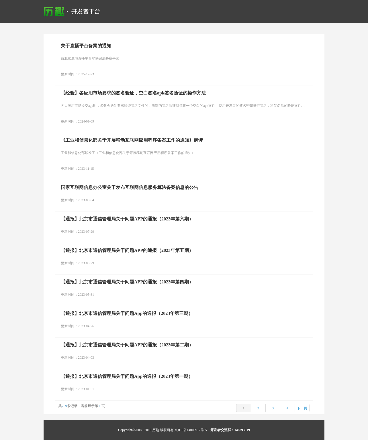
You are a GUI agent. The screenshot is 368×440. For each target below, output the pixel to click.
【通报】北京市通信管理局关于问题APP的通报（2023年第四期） (127, 281)
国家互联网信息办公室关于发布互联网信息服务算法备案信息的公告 (129, 187)
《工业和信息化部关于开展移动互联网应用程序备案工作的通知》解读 (132, 140)
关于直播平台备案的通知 (86, 45)
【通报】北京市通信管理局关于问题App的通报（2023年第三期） (127, 313)
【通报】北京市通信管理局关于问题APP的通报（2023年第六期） (127, 218)
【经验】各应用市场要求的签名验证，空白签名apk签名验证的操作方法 (133, 92)
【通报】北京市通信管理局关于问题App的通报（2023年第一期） (127, 376)
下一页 (302, 408)
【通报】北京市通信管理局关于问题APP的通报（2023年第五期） (127, 250)
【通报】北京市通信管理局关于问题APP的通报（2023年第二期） (127, 344)
